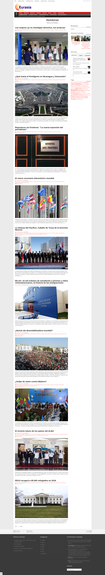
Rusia (63, 181)
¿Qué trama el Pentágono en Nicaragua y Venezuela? (40, 76)
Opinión (38, 13)
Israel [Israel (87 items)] (84, 91)
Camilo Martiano (19, 131)
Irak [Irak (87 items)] (78, 91)
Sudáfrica (41, 234)
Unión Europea (63, 482)
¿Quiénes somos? (21, 1)
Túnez (19, 182)
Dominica (39, 434)
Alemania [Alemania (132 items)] (73, 82)
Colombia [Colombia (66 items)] (82, 85)
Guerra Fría (39, 181)
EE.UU (30, 79)
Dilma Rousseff (42, 233)
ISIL (46, 131)
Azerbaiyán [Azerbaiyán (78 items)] (87, 84)
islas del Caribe (52, 482)
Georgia (45, 333)
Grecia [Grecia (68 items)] (76, 91)
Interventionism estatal (77, 72)
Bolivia (30, 29)
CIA (22, 384)
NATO (50, 181)
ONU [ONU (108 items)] (84, 93)
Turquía (22, 182)
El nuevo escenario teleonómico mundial (34, 178)
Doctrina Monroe (28, 384)
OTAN (55, 181)
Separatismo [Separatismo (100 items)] (78, 96)
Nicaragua (42, 79)
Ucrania (25, 182)
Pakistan (57, 181)
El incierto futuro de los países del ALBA (34, 431)
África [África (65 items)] (82, 99)
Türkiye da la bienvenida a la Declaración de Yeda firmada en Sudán (31, 16)
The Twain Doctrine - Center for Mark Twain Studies (79, 540)
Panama (48, 29)
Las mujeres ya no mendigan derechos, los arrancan (40, 28)
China (20, 79)
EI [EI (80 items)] (82, 88)
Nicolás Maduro (61, 384)
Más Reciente (74, 55)
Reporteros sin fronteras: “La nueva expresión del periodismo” (39, 128)
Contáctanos (37, 1)
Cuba (22, 79)
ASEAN (24, 233)
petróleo (20, 385)
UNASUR (44, 234)
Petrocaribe (17, 385)
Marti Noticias (18, 482)
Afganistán (18, 333)
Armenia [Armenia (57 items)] (83, 84)
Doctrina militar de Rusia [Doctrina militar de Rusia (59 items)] (78, 87)
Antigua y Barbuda (25, 434)
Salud (49, 13)
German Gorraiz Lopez (20, 78)
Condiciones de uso (29, 1)
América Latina (22, 333)
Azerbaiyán (18, 181)
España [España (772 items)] (74, 90)
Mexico (45, 29)
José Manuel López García (78, 68)
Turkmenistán (63, 79)
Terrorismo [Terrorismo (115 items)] (73, 97)
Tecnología (61, 13)
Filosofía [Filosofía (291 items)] (80, 90)
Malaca (48, 384)
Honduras (42, 29)
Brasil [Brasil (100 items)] (72, 85)
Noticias (32, 13)
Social (54, 13)
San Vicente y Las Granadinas (36, 435)
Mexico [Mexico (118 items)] (78, 93)
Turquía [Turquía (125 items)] (78, 97)
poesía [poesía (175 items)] (81, 94)
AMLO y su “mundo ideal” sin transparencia (24, 548)
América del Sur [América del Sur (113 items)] (79, 82)
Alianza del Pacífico (20, 233)
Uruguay (64, 29)
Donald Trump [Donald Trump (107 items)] (86, 87)
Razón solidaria (76, 66)
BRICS (30, 233)
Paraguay (51, 29)
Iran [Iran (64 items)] (80, 91)
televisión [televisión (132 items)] (85, 96)
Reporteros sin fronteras (51, 131)
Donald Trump (25, 79)
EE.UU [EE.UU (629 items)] (78, 89)
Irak (44, 131)
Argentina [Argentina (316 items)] (78, 84)
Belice (18, 79)
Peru (54, 29)
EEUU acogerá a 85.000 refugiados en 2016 (35, 480)
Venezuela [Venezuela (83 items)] (78, 99)
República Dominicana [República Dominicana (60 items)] (87, 94)
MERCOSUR (17, 234)
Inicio (15, 1)
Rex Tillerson (58, 79)
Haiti (36, 79)
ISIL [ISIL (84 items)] (82, 91)
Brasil (32, 29)
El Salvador (53, 233)
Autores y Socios (44, 1)
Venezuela (16, 80)
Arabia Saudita (28, 333)
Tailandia (16, 182)
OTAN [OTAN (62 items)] (72, 94)
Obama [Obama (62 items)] (81, 93)
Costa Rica (35, 29)
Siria (56, 131)
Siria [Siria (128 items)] (82, 96)
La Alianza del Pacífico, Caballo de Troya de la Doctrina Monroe (41, 229)
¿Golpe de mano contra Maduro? (31, 381)
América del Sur (19, 434)
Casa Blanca (36, 482)
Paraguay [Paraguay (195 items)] (76, 94)
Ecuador (39, 29)
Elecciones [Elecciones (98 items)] (85, 88)
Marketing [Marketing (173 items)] (73, 93)
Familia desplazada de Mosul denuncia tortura (76, 43)
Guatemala (33, 79)
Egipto (35, 181)
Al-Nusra (29, 131)
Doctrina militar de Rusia (27, 181)
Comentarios (87, 55)
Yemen (28, 182)
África (28, 482)
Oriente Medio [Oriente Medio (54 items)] (88, 93)
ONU (52, 181)
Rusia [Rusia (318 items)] (73, 96)
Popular (80, 55)
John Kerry (45, 384)
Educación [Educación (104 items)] (73, 88)
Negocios (26, 13)
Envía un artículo (51, 1)
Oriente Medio (58, 482)
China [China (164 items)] (79, 85)
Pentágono (46, 79)
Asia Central (32, 482)
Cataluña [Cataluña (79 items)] (75, 85)
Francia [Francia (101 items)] (85, 90)
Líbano (47, 181)
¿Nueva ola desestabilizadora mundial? (34, 330)
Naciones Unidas (25, 234)
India (63, 233)
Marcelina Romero (19, 29)
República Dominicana (59, 29)
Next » (21, 526)
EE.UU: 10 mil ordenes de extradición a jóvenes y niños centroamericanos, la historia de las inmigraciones (41, 282)
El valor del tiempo (18, 550)
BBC (32, 131)
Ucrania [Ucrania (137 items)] (82, 97)
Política (44, 13)
